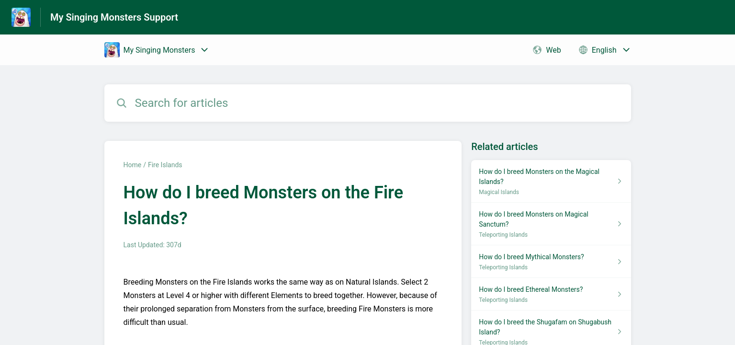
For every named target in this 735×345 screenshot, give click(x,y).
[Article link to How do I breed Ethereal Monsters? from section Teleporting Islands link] (551, 294)
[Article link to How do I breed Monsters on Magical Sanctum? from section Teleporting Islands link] (551, 224)
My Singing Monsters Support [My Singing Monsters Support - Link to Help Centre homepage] (114, 17)
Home (133, 165)
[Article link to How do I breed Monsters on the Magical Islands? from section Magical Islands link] (551, 181)
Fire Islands (165, 165)
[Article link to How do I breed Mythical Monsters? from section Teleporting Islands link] (551, 261)
